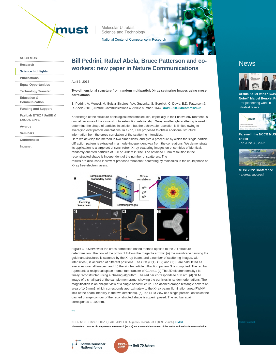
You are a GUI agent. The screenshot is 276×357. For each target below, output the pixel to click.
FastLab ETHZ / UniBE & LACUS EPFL (38, 118)
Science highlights (34, 71)
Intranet (25, 146)
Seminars (27, 133)
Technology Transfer (35, 91)
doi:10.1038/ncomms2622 (182, 108)
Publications (29, 78)
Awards (25, 126)
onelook (251, 322)
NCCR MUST (29, 58)
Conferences (29, 140)
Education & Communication (32, 100)
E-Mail (179, 322)
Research (27, 64)
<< (73, 310)
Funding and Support (36, 109)
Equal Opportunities (35, 84)
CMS (241, 322)
